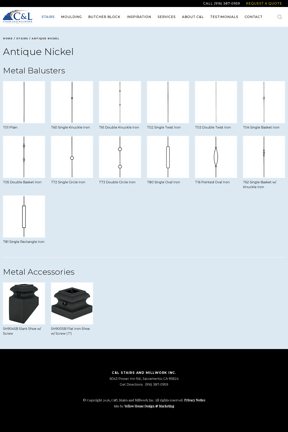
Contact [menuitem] (254, 17)
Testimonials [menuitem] (224, 17)
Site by (144, 406)
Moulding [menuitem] (71, 17)
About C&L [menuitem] (193, 17)
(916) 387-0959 (156, 384)
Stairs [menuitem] (48, 17)
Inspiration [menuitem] (139, 17)
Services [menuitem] (167, 17)
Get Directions (131, 384)
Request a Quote (264, 3)
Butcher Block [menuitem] (104, 17)
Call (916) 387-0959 (221, 3)
